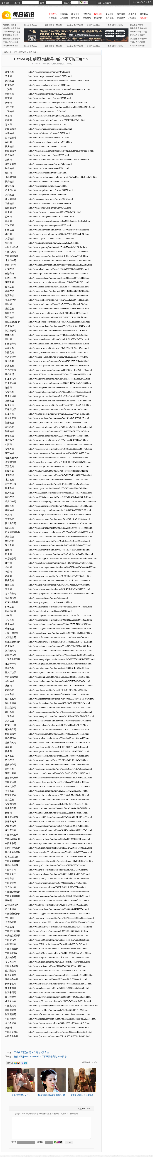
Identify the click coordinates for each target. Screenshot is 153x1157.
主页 (15, 52)
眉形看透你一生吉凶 (53, 25)
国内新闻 (32, 52)
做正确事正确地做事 (11, 39)
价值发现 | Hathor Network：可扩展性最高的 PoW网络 (40, 1056)
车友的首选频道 (93, 25)
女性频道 (132, 17)
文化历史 (110, 14)
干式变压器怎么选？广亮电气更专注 (31, 1052)
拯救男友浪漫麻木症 (11, 28)
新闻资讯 (23, 52)
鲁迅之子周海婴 (9, 25)
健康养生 (132, 14)
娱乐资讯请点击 (30, 25)
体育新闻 (98, 17)
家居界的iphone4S (115, 25)
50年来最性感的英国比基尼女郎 (51, 1095)
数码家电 (75, 17)
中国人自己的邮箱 (10, 42)
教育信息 (110, 17)
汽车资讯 (87, 14)
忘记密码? (107, 3)
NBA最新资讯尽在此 (74, 25)
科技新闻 (75, 14)
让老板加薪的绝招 (10, 45)
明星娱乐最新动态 (10, 35)
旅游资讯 (121, 17)
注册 (100, 3)
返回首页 (5, 3)
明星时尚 (144, 14)
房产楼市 (121, 14)
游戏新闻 (87, 17)
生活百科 (64, 17)
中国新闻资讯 (51, 63)
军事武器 (64, 14)
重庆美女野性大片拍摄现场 (82, 1095)
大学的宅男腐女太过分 (21, 1095)
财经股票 (53, 17)
